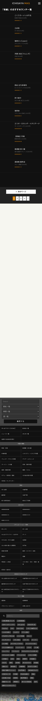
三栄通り (5, 659)
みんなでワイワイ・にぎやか (10, 534)
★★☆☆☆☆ (5, 520)
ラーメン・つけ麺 (7, 464)
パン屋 (36, 647)
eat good (21, 624)
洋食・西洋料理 (27, 464)
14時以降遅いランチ (8, 621)
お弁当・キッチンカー (8, 481)
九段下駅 (25, 495)
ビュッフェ (5, 651)
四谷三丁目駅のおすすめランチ (31, 591)
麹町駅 (3, 495)
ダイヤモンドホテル (16, 643)
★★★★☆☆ (5, 515)
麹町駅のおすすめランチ (9, 584)
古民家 (24, 540)
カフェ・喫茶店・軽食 (8, 475)
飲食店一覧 (26, 428)
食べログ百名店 (26, 682)
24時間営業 (20, 621)
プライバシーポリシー (8, 606)
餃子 (35, 682)
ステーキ (25, 640)
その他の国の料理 (28, 475)
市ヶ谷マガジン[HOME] (9, 428)
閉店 (32, 678)
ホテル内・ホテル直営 (8, 540)
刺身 (18, 659)
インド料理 (20, 636)
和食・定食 (5, 448)
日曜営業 (22, 666)
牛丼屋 (15, 674)
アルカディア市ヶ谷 (8, 636)
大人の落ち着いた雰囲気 (9, 545)
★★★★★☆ (26, 509)
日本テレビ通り (32, 666)
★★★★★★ (5, 509)
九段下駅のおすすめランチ (30, 584)
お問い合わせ (26, 606)
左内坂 (18, 663)
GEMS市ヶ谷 (31, 624)
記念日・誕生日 (6, 570)
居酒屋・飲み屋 (27, 448)
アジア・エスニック (28, 459)
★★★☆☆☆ (26, 515)
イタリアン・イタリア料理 (30, 453)
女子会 (24, 545)
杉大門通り (22, 670)
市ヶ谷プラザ (27, 663)
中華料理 (4, 453)
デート (24, 534)
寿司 (11, 663)
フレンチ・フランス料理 (9, 459)
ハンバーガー (20, 647)
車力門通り (24, 678)
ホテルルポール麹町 (8, 655)
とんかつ (16, 632)
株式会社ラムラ (33, 670)
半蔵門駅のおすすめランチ (30, 578)
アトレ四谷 (25, 632)
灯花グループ (6, 674)
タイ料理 (5, 643)
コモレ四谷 (17, 640)
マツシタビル (21, 655)
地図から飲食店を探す (8, 439)
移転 (33, 674)
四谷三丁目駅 (26, 500)
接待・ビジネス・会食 (29, 551)
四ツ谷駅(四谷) (6, 500)
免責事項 (25, 600)
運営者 (3, 600)
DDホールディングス (8, 624)
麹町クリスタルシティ (8, 685)
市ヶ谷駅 (4, 489)
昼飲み (3, 556)
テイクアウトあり (31, 643)
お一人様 (25, 529)
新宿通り (13, 666)
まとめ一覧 (26, 434)
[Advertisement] (21, 74)
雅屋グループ (6, 682)
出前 (12, 659)
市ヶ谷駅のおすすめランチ (9, 578)
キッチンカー (6, 640)
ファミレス (15, 651)
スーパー (34, 640)
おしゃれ (4, 529)
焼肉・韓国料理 (6, 470)
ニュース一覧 (5, 434)
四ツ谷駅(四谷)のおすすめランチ (10, 591)
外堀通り (32, 659)
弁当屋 (36, 663)
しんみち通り (6, 632)
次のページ (22, 192)
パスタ (29, 647)
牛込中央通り (25, 674)
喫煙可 (25, 659)
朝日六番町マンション (8, 670)
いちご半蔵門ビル (32, 628)
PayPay (4, 628)
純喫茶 (15, 678)
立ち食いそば (6, 678)
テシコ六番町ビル (7, 647)
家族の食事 (5, 551)
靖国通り (16, 682)
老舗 (24, 556)
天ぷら (4, 663)
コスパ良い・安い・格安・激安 (31, 563)
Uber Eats (20, 628)
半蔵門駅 (25, 489)
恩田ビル (5, 666)
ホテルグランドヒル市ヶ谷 (29, 651)
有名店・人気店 (6, 562)
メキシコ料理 (32, 655)
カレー (29, 636)
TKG (12, 628)
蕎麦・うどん (26, 470)
